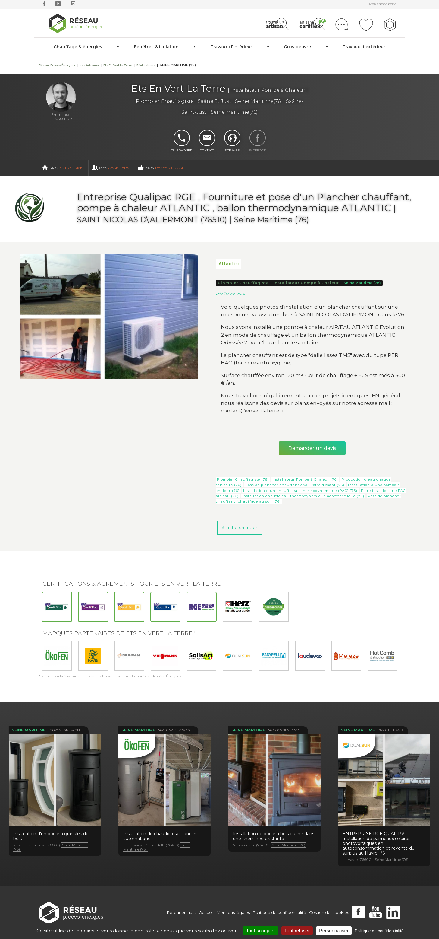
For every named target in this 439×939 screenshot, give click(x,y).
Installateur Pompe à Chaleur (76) (305, 479)
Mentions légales (233, 912)
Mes (114, 167)
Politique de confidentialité (279, 912)
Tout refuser (297, 930)
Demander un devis (312, 448)
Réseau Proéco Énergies (160, 676)
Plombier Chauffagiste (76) (243, 479)
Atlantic (228, 263)
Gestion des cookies (329, 912)
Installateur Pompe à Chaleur (306, 283)
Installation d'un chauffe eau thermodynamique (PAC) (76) (300, 491)
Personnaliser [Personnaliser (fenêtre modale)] (334, 930)
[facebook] (44, 5)
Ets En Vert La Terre (112, 676)
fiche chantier (242, 527)
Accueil (206, 912)
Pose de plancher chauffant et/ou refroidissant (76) (294, 485)
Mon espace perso (382, 4)
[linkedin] (73, 5)
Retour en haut (181, 912)
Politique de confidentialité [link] (379, 930)
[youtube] (58, 5)
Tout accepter (260, 930)
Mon (66, 167)
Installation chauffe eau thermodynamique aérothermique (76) (303, 496)
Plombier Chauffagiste (243, 283)
